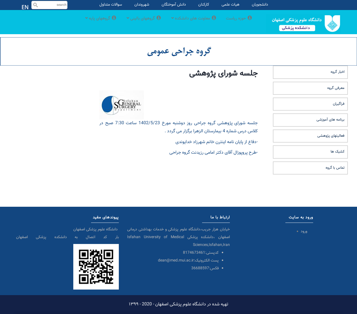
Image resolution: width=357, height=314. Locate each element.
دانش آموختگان (174, 4)
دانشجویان (260, 4)
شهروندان (141, 4)
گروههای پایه (85, 23)
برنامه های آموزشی (330, 120)
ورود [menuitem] (304, 231)
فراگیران (339, 104)
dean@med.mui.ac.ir (176, 261)
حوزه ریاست (238, 23)
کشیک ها (338, 151)
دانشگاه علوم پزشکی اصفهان (96, 229)
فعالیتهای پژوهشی (331, 136)
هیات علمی (231, 4)
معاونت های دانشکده (188, 23)
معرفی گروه (336, 88)
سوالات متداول (110, 4)
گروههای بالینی (132, 23)
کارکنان (203, 4)
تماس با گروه (335, 168)
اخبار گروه (338, 72)
